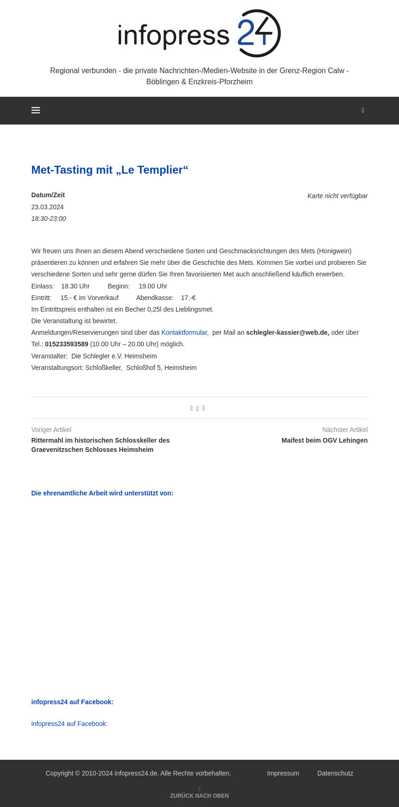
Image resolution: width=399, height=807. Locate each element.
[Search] (363, 110)
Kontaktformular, (185, 332)
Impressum (283, 773)
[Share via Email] (204, 408)
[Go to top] (199, 795)
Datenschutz (335, 773)
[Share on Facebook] (191, 408)
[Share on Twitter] (197, 408)
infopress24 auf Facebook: (70, 723)
